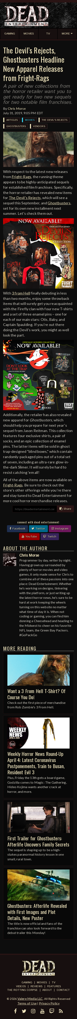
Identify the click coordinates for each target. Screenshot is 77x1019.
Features (54, 986)
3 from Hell (21, 293)
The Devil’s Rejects (25, 197)
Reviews (37, 986)
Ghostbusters (16, 126)
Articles (12, 120)
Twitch (49, 537)
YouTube (29, 537)
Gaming (27, 983)
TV (53, 983)
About (47, 990)
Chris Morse (17, 108)
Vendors (39, 126)
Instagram (60, 529)
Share (65, 509)
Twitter (38, 529)
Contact (63, 990)
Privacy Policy (49, 1003)
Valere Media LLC (30, 998)
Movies (29, 120)
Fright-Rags (21, 176)
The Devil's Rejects (55, 120)
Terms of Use (27, 1003)
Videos (21, 986)
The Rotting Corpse (22, 990)
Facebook (17, 529)
